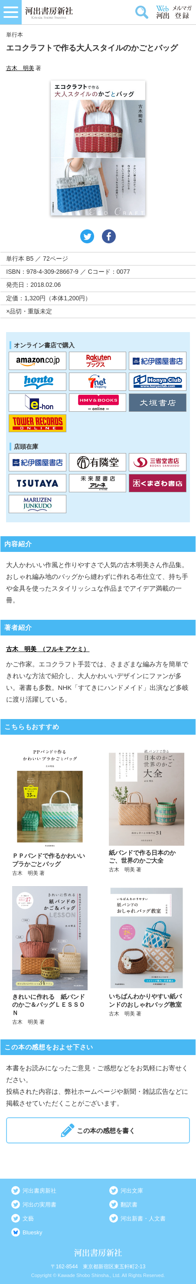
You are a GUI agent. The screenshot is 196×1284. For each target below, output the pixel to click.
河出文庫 (132, 1190)
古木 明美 (20, 68)
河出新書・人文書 (143, 1218)
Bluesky (32, 1232)
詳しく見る (50, 809)
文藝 (28, 1218)
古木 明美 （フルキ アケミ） (48, 648)
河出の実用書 (39, 1204)
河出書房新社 (39, 1190)
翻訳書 (129, 1204)
